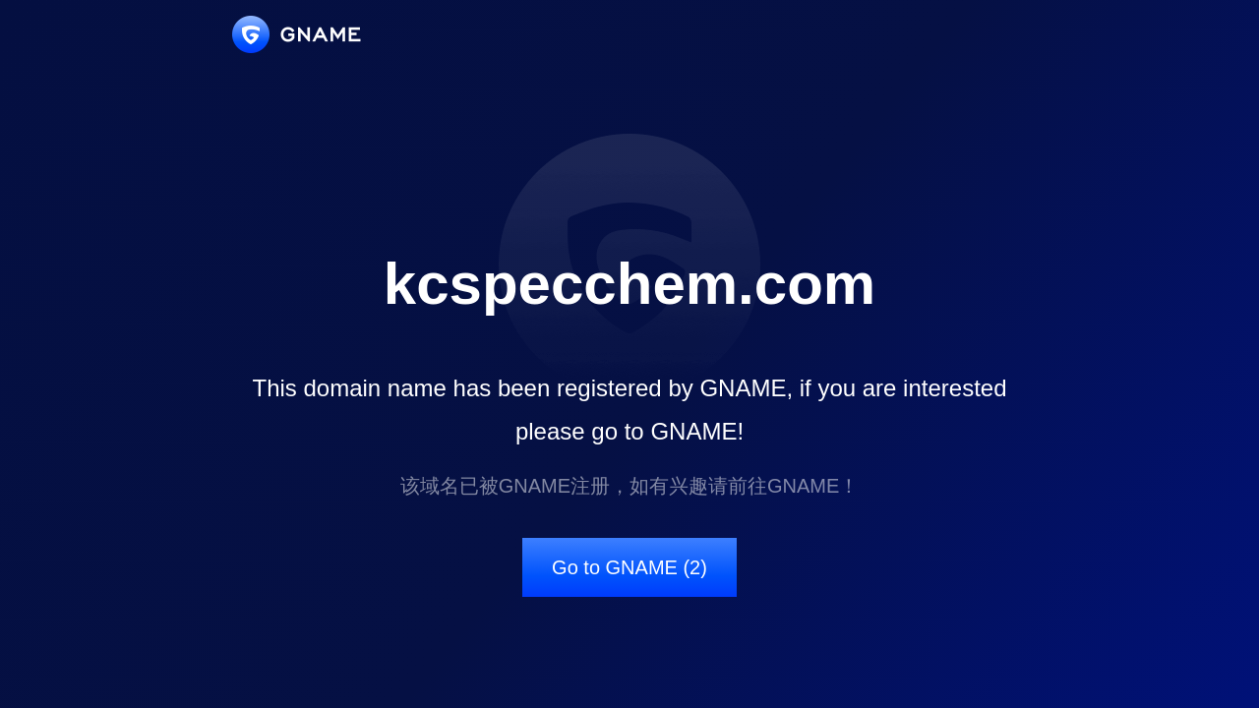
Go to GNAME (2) (629, 567)
